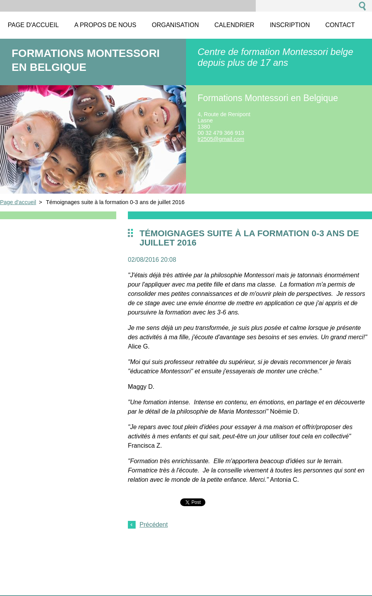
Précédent (154, 524)
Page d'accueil (18, 202)
